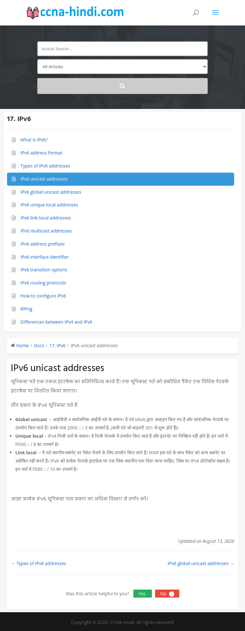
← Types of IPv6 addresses (38, 563)
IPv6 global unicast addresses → (200, 563)
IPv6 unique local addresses (49, 205)
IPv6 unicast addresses (44, 179)
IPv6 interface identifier (44, 257)
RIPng (26, 309)
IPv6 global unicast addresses (50, 192)
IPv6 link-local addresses (45, 218)
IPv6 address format (41, 153)
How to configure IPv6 (43, 296)
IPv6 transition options (43, 270)
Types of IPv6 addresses (45, 166)
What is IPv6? (34, 140)
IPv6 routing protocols (43, 283)
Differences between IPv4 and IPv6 (56, 322)
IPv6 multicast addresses (46, 231)
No (167, 594)
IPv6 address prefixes (42, 244)
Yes (142, 594)
